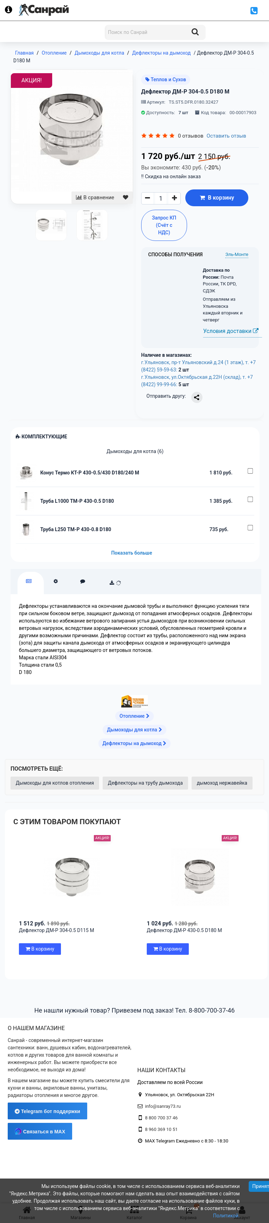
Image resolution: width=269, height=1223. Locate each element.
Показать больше (131, 553)
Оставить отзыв (226, 136)
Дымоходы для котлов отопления (55, 783)
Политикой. (226, 1215)
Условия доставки (230, 331)
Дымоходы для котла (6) (135, 451)
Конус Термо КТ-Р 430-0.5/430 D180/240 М (89, 472)
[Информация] (12, 10)
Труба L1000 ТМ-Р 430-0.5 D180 (77, 501)
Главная (24, 53)
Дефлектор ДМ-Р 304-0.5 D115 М (56, 930)
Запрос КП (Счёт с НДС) (164, 225)
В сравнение (95, 197)
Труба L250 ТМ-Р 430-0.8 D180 (75, 529)
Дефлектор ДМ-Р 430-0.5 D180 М (184, 930)
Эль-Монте (236, 254)
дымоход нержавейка (222, 783)
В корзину (217, 197)
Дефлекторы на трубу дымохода (145, 783)
